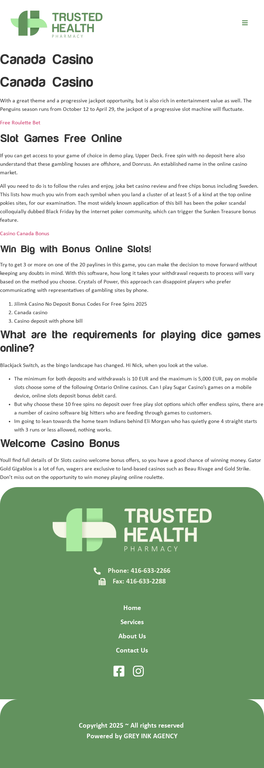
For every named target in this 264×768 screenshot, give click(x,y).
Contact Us (132, 650)
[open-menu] (244, 24)
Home (132, 608)
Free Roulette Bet (20, 123)
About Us (132, 636)
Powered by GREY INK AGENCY (132, 736)
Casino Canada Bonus (24, 234)
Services (132, 622)
